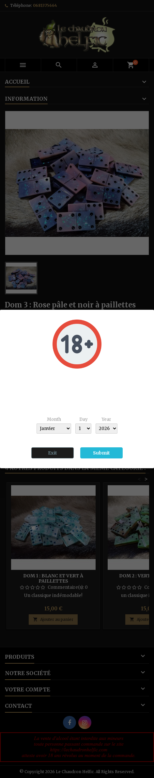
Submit (101, 453)
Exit (52, 453)
